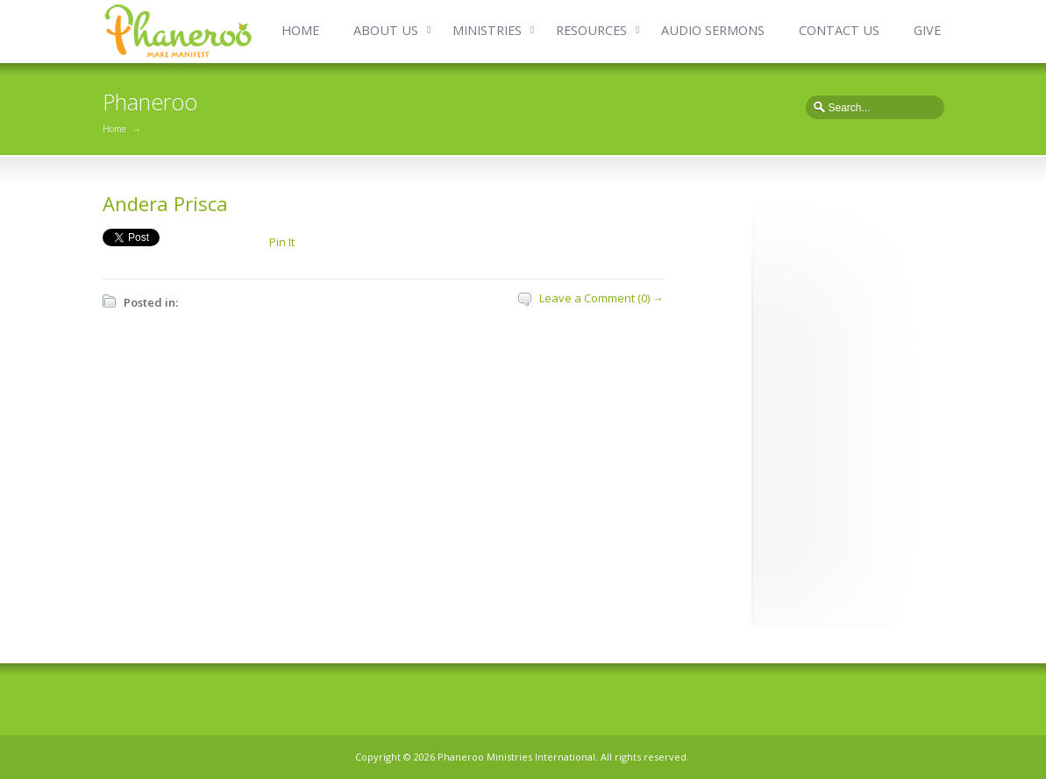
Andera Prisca (165, 203)
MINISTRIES (487, 30)
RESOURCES (591, 30)
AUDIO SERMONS (713, 30)
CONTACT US (839, 30)
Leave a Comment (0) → (601, 298)
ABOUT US (385, 30)
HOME (300, 30)
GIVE (927, 30)
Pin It (282, 242)
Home (114, 128)
